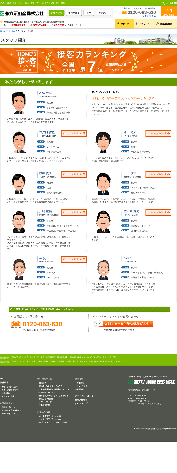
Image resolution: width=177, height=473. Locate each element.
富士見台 (41, 357)
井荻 (46, 361)
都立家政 (26, 361)
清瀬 (104, 357)
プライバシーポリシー (85, 396)
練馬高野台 (51, 357)
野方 (19, 361)
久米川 (111, 361)
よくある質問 (171, 3)
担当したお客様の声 (72, 133)
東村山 (118, 361)
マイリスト (144, 24)
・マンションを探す (8, 396)
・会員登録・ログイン (46, 392)
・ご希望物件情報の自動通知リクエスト (53, 389)
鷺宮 (34, 361)
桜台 (21, 357)
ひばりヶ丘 (87, 357)
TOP (2, 378)
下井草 (40, 361)
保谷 (79, 357)
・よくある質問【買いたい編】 (49, 416)
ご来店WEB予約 (148, 16)
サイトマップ (81, 403)
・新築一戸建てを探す (9, 387)
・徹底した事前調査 (45, 399)
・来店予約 (41, 383)
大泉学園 (72, 357)
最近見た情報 (166, 24)
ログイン (125, 24)
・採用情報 (79, 389)
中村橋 (33, 357)
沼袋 (14, 361)
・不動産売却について (9, 407)
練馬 (26, 357)
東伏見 (75, 361)
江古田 (15, 357)
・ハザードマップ (44, 402)
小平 (105, 361)
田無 (91, 361)
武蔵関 (68, 361)
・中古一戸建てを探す (9, 390)
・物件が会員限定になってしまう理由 (52, 396)
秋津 (110, 357)
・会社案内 (79, 383)
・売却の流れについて (9, 414)
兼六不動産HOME (8, 31)
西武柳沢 (84, 361)
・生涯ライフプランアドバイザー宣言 (52, 422)
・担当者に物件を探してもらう (49, 386)
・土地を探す (5, 393)
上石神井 (60, 361)
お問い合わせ (81, 400)
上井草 (52, 361)
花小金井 (98, 361)
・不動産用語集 (43, 405)
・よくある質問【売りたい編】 (49, 419)
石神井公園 (62, 357)
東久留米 (97, 357)
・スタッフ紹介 (81, 386)
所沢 (115, 357)
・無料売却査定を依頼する (10, 410)
